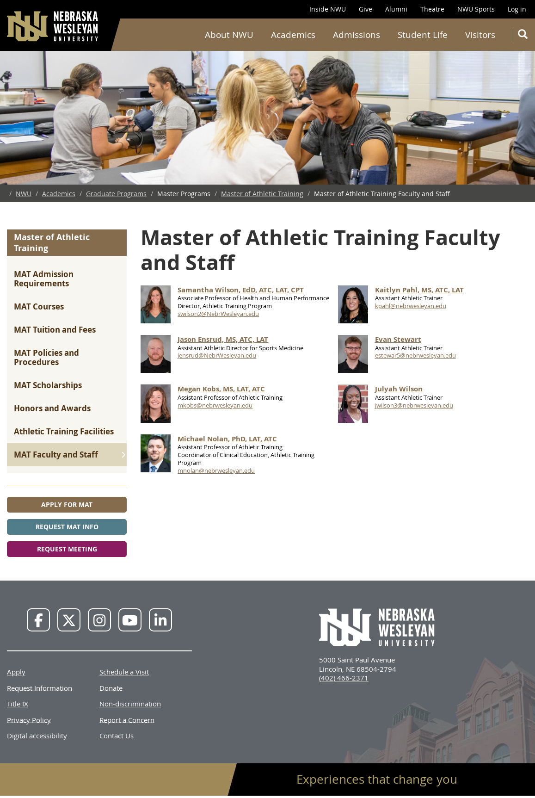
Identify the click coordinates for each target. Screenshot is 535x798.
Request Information (39, 687)
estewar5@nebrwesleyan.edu (415, 355)
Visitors (480, 35)
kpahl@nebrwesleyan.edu (410, 306)
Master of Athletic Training (262, 193)
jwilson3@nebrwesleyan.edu (414, 405)
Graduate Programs (116, 193)
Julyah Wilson (399, 389)
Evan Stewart (398, 339)
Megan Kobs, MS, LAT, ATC (221, 389)
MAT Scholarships (48, 385)
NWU (23, 193)
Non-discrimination (130, 703)
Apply (16, 671)
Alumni (396, 9)
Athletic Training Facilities (64, 431)
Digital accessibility (37, 735)
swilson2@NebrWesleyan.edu (218, 313)
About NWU (229, 35)
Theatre (432, 9)
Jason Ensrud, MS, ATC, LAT (223, 339)
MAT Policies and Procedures (46, 357)
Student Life (423, 35)
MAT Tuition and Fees (55, 329)
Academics (293, 35)
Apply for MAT (66, 504)
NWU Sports (476, 9)
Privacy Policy (29, 719)
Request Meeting (67, 548)
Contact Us (116, 735)
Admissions (356, 35)
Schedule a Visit (124, 671)
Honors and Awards (52, 408)
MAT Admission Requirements (44, 279)
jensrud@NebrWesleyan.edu (217, 355)
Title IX (17, 703)
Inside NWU (327, 9)
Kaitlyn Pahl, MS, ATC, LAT (419, 290)
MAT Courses (39, 306)
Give (365, 9)
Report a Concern (126, 719)
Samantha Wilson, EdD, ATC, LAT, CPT (241, 290)
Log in (517, 9)
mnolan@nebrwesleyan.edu (216, 470)
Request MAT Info (67, 526)
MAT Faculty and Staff (56, 454)
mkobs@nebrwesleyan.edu (215, 405)
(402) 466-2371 (344, 677)
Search (524, 36)
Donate (111, 687)
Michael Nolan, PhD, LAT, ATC (227, 439)
